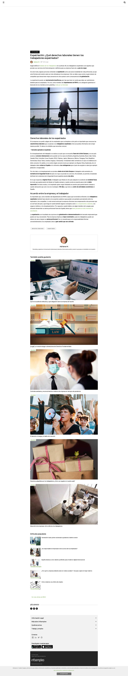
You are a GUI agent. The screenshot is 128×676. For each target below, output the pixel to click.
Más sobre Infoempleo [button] (39, 621)
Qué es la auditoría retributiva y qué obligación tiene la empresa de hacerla (52, 301)
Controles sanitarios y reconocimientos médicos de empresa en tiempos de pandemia (55, 391)
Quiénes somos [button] (37, 625)
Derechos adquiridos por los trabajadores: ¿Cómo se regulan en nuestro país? (52, 481)
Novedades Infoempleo (36, 566)
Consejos (33, 260)
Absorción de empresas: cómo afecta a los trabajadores (46, 526)
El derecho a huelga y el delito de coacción (42, 436)
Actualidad (34, 52)
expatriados (51, 228)
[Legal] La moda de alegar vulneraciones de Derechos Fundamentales (50, 346)
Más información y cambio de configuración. (64, 670)
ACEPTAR (64, 673)
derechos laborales (37, 228)
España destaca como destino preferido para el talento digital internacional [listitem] (63, 559)
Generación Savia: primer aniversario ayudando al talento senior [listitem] (59, 537)
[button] (124, 2)
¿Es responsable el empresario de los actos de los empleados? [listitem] (59, 548)
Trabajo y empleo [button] (37, 629)
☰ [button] (3, 2)
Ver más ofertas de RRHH (39, 597)
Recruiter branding (35, 577)
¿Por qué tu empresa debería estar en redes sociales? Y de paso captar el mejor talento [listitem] (66, 571)
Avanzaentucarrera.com (37, 663)
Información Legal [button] (38, 618)
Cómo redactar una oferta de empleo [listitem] (52, 582)
